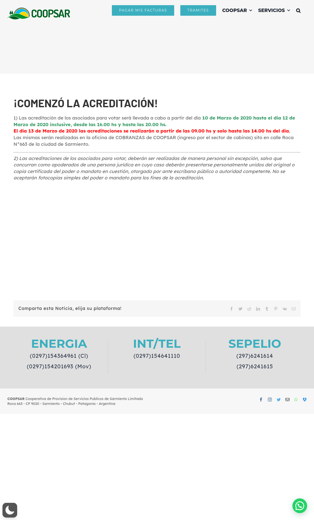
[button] (298, 10)
